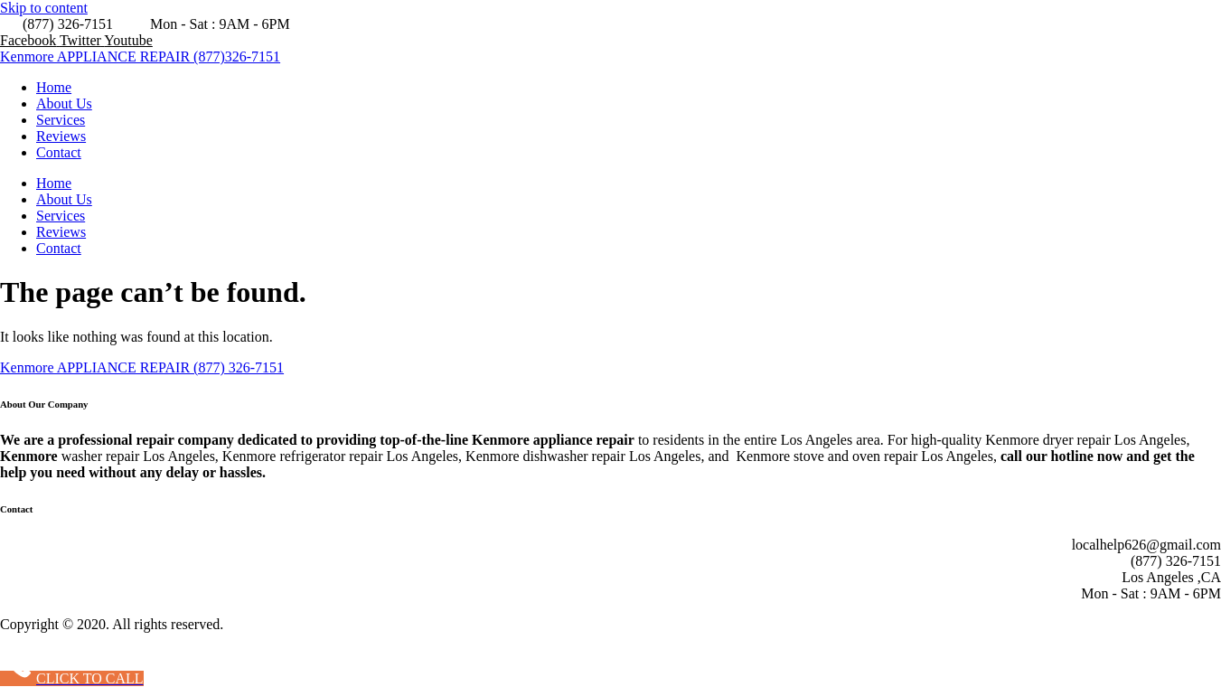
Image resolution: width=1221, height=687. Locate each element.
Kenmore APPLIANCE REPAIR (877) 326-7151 (142, 367)
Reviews (61, 136)
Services (60, 119)
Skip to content (44, 7)
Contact (58, 152)
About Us (64, 103)
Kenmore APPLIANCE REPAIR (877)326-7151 (140, 56)
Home (53, 87)
